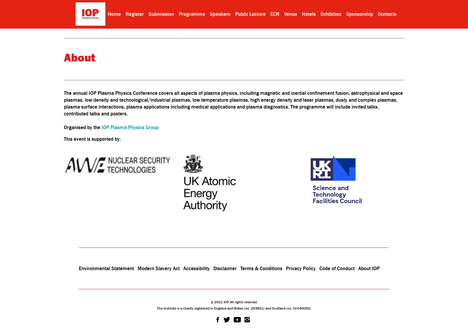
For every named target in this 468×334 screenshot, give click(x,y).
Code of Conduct (337, 268)
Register (135, 14)
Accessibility (197, 268)
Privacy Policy (301, 268)
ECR (274, 14)
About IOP (369, 268)
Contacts (387, 14)
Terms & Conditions (261, 268)
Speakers (220, 14)
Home (114, 14)
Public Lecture (250, 14)
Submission (161, 14)
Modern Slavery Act (159, 268)
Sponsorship (359, 14)
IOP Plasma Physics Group (130, 127)
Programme (192, 14)
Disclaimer (225, 268)
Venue (290, 14)
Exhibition (331, 14)
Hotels (309, 14)
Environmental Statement (106, 268)
